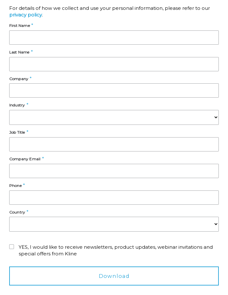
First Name (19, 25)
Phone (15, 185)
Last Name (19, 52)
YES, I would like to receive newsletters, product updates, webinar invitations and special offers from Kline (116, 250)
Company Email (25, 159)
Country (17, 212)
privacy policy (25, 15)
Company (18, 78)
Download (114, 276)
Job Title (17, 132)
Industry (17, 105)
